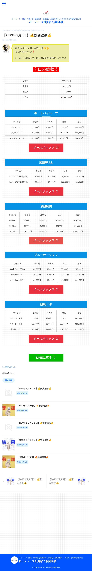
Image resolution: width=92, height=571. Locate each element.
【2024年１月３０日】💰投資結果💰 (47, 388)
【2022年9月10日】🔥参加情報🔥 (45, 506)
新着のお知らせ (10, 367)
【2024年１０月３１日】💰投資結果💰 (48, 447)
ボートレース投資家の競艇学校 (46, 22)
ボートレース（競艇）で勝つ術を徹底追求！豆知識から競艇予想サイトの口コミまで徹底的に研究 (50, 558)
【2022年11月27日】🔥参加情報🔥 (46, 418)
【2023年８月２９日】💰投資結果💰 (47, 476)
